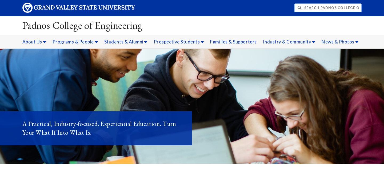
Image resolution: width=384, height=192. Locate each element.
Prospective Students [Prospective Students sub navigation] (179, 42)
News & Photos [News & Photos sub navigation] (340, 42)
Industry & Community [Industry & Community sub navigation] (289, 42)
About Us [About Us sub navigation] (34, 42)
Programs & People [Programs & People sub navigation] (75, 42)
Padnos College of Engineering (82, 25)
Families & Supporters (233, 42)
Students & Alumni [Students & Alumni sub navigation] (125, 42)
